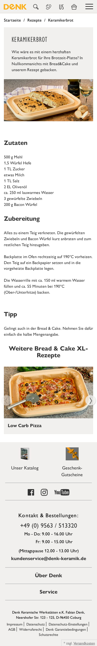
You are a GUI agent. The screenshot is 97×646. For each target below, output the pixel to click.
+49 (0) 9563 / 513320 (48, 525)
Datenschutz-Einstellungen (68, 624)
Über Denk (48, 575)
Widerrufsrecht (30, 629)
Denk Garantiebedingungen (66, 629)
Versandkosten (84, 642)
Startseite (12, 20)
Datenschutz (35, 624)
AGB (11, 629)
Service (48, 592)
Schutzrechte (48, 634)
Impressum (15, 624)
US (61, 7)
